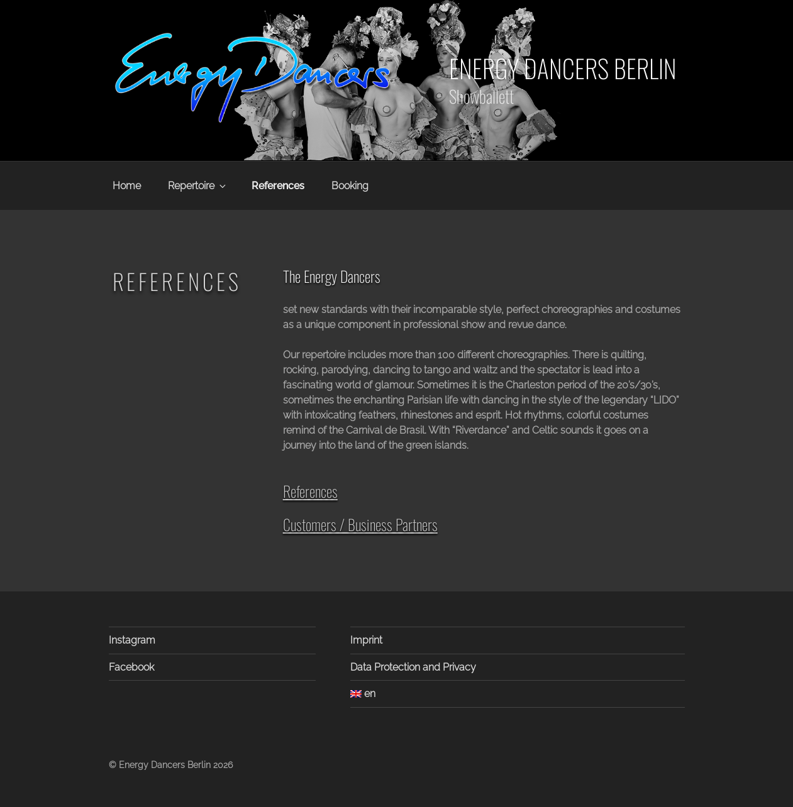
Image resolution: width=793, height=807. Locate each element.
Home (127, 186)
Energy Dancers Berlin (563, 68)
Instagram (132, 640)
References (278, 186)
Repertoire (198, 186)
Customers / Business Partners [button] (360, 524)
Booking (350, 186)
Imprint (366, 640)
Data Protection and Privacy (413, 667)
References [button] (310, 491)
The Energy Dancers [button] (331, 276)
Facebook (131, 667)
